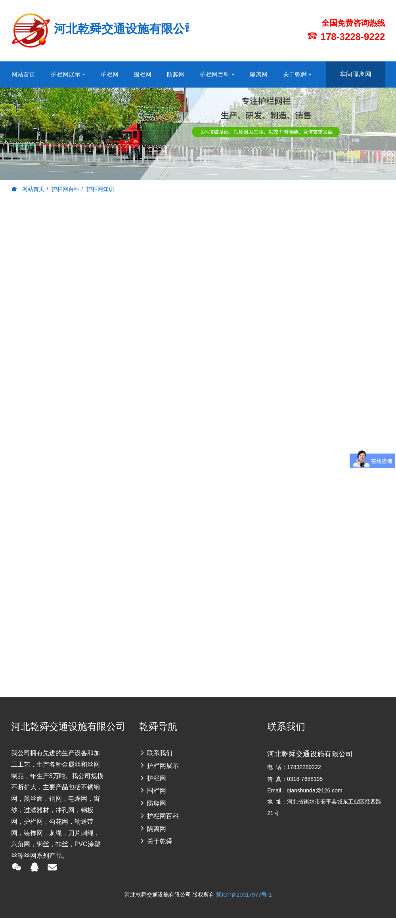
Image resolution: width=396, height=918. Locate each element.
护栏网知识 (100, 189)
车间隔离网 (355, 74)
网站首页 (23, 74)
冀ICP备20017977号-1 (244, 894)
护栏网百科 (65, 189)
